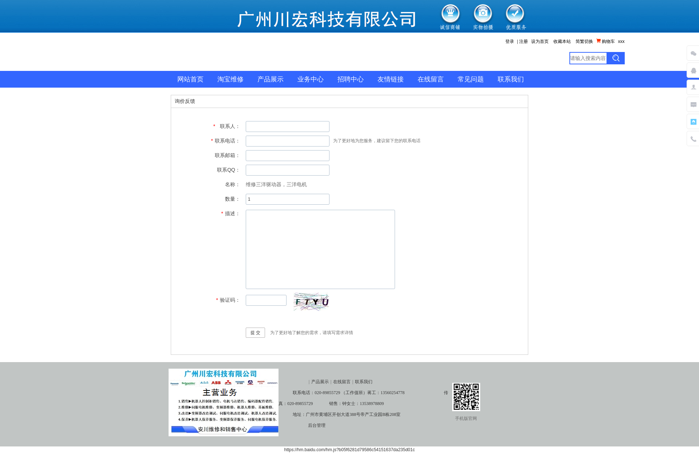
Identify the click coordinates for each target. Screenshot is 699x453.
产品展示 (270, 79)
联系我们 (511, 79)
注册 (523, 41)
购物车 (605, 41)
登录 (509, 41)
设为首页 (540, 41)
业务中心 (310, 79)
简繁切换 (584, 41)
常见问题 (471, 79)
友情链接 (391, 79)
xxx (621, 41)
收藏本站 (562, 41)
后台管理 (316, 425)
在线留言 (431, 79)
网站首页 (190, 79)
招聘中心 (350, 79)
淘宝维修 (230, 79)
